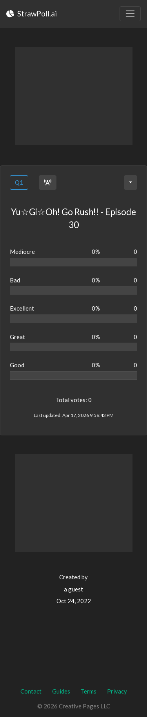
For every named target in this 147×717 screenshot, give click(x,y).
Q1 (19, 182)
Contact (31, 691)
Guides (61, 691)
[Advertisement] (73, 96)
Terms (88, 691)
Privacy (117, 691)
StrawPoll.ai (31, 13)
